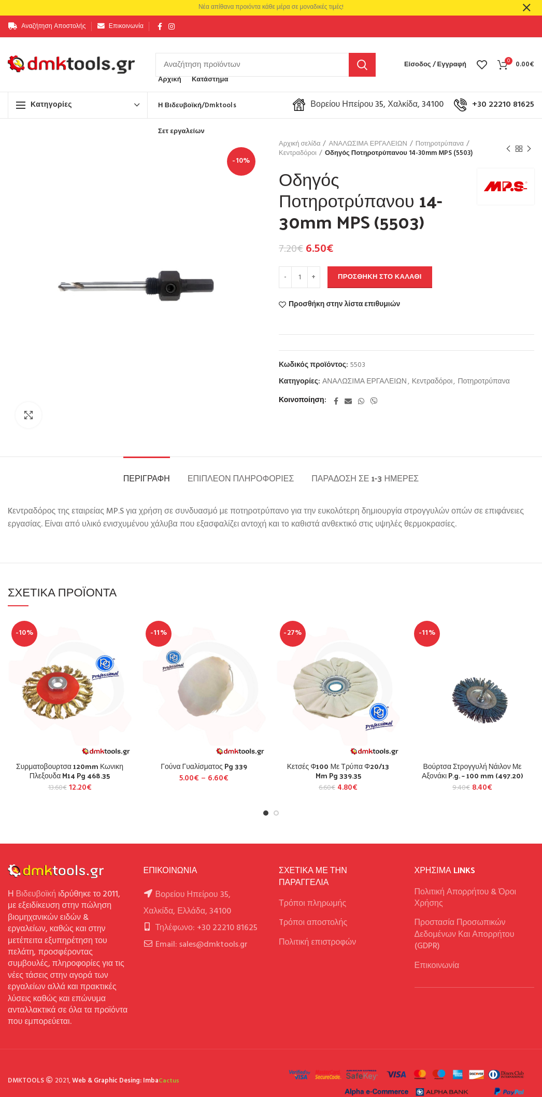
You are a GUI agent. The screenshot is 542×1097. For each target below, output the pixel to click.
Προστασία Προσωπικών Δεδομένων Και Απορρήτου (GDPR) (465, 934)
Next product (529, 149)
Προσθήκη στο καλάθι (380, 277)
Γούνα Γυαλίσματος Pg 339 (204, 766)
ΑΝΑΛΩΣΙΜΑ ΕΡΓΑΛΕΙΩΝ (368, 144)
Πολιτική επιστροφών (317, 942)
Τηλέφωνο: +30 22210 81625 (206, 928)
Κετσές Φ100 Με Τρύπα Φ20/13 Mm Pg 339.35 (338, 771)
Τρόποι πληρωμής (312, 903)
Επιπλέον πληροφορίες (241, 478)
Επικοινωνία (437, 966)
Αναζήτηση (362, 65)
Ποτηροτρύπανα (440, 144)
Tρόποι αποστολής (313, 923)
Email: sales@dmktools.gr (201, 944)
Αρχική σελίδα (299, 144)
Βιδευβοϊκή (36, 894)
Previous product (508, 149)
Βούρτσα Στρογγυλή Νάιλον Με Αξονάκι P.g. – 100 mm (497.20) (472, 771)
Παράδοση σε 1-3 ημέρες (365, 478)
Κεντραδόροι (298, 153)
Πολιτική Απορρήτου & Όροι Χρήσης (466, 898)
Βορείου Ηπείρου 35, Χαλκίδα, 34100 (368, 104)
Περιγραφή (146, 478)
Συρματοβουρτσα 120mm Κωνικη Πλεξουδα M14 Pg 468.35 (69, 771)
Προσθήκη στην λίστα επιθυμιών (344, 304)
